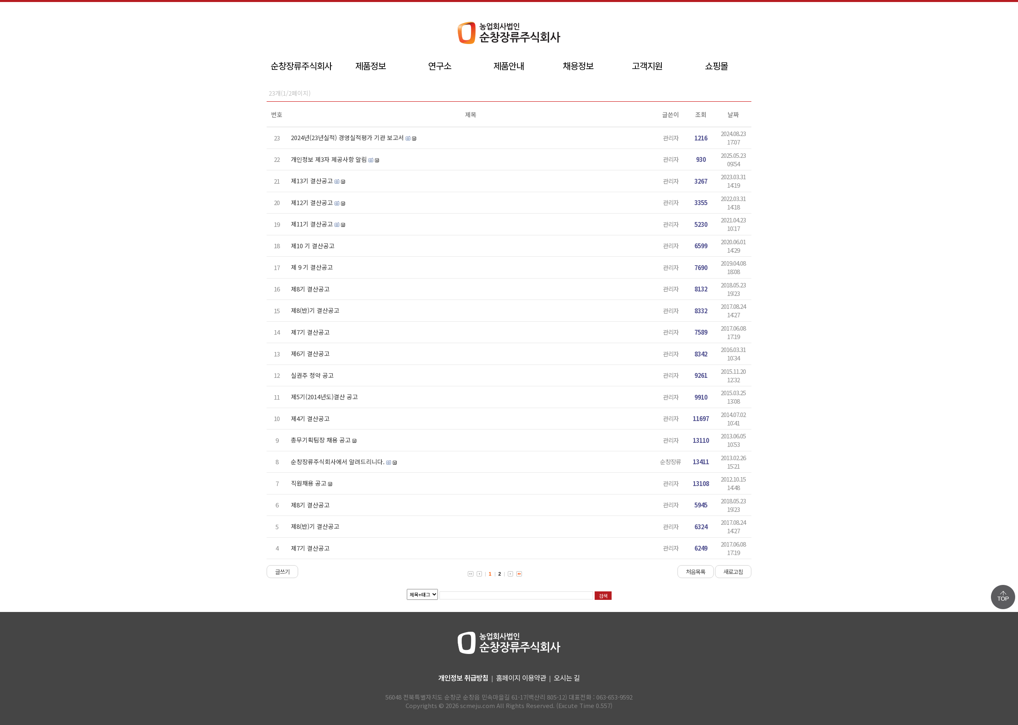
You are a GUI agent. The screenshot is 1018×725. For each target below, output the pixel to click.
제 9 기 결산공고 (312, 267)
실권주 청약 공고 (312, 375)
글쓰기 (282, 572)
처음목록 (695, 572)
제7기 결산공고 (310, 332)
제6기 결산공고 (310, 353)
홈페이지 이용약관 (521, 678)
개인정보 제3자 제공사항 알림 (329, 159)
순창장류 (670, 461)
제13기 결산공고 (312, 180)
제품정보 (370, 65)
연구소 (439, 65)
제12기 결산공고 (312, 202)
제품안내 (508, 65)
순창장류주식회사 (301, 65)
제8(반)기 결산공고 (315, 310)
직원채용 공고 (308, 483)
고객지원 (647, 65)
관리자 (671, 138)
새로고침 (733, 572)
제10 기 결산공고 (312, 245)
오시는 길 (567, 678)
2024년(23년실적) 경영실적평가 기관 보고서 (347, 137)
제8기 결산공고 (310, 289)
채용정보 (578, 65)
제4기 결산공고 (310, 418)
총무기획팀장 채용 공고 (321, 440)
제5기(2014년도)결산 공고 (324, 396)
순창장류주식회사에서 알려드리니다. (338, 461)
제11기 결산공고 (312, 224)
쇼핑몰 (716, 65)
